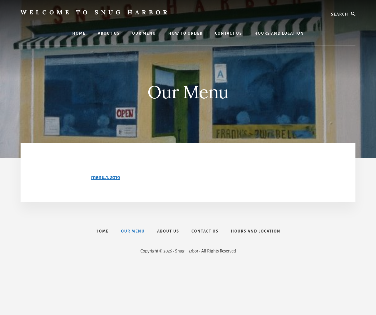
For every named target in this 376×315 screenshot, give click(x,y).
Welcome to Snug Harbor (95, 12)
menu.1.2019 (105, 177)
